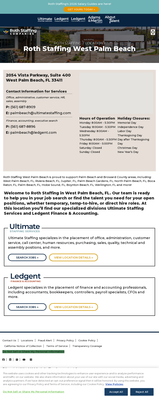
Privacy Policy (65, 340)
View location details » (73, 257)
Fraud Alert (45, 340)
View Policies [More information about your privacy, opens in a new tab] (114, 387)
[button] (116, 89)
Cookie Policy (86, 340)
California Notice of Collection (23, 345)
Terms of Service (57, 345)
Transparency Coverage (87, 345)
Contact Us (9, 340)
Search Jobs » (27, 257)
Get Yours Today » (81, 9)
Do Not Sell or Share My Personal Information (33, 351)
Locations (27, 340)
